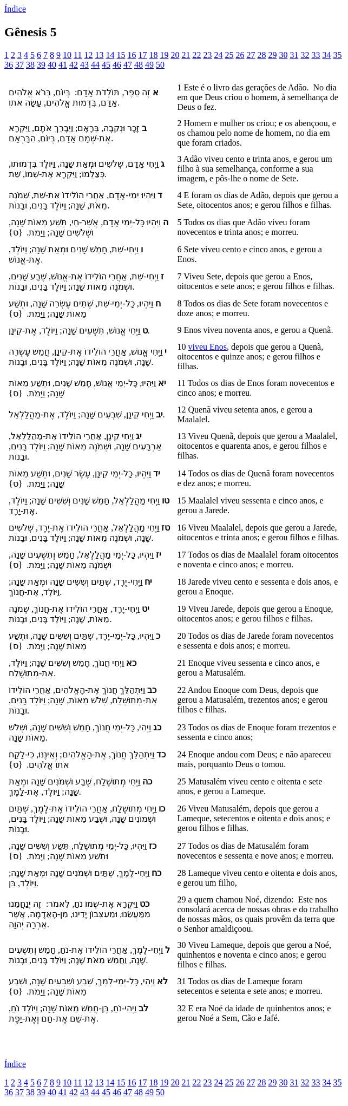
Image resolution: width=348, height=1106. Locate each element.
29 (272, 55)
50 (160, 64)
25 (229, 55)
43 (84, 64)
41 (62, 64)
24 (218, 55)
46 (117, 64)
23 (207, 55)
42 (73, 64)
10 (67, 55)
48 (138, 64)
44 (95, 64)
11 (78, 55)
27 (250, 55)
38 (30, 64)
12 (88, 55)
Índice (15, 9)
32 (304, 55)
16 (131, 55)
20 (174, 55)
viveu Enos (207, 346)
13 (99, 55)
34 (326, 55)
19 (164, 55)
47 (127, 64)
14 (110, 55)
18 (153, 55)
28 (261, 55)
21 (185, 55)
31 (294, 55)
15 (120, 55)
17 (142, 55)
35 (337, 55)
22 (196, 55)
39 (41, 64)
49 (149, 64)
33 (315, 55)
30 (283, 55)
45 (106, 64)
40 (52, 64)
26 (239, 55)
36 (8, 64)
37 (19, 64)
